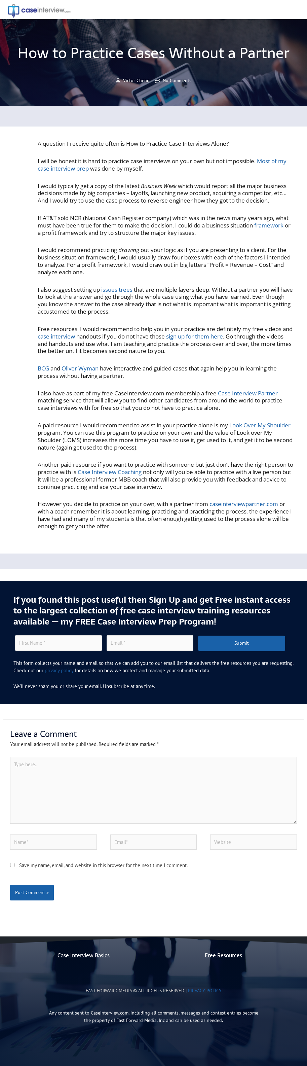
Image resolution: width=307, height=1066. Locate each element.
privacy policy (59, 670)
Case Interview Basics (83, 955)
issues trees (116, 289)
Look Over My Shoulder (260, 425)
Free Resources (223, 955)
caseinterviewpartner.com (243, 504)
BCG (43, 368)
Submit (241, 643)
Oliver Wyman (80, 368)
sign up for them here (194, 336)
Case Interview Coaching (110, 472)
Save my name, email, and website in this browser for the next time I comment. (103, 865)
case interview (56, 336)
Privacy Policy (205, 991)
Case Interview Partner (248, 393)
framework (268, 225)
